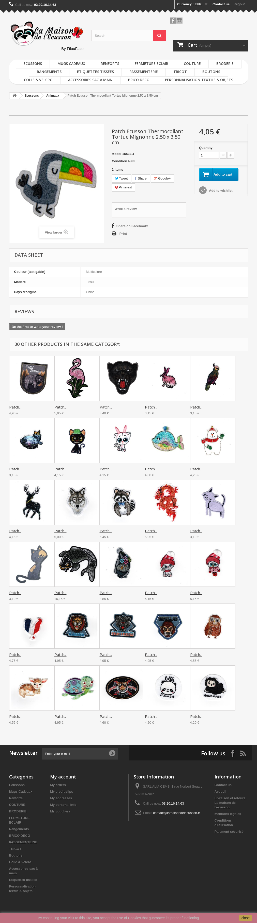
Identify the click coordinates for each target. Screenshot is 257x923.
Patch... (15, 407)
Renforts (110, 63)
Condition (119, 161)
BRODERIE (225, 63)
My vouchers (60, 811)
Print (123, 234)
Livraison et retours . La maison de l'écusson (231, 802)
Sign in (239, 4)
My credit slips (61, 791)
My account (63, 777)
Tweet (121, 178)
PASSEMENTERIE (143, 71)
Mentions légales (228, 814)
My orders (58, 785)
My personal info (63, 805)
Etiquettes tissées (95, 71)
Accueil (220, 791)
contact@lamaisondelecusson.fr (176, 813)
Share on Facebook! (132, 226)
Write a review (126, 209)
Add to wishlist (220, 190)
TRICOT (180, 71)
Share (140, 178)
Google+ (162, 178)
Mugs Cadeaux (71, 63)
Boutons (211, 71)
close (245, 918)
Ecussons (32, 63)
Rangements (49, 71)
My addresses (61, 798)
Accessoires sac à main (90, 79)
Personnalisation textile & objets (199, 79)
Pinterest (123, 187)
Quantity (206, 148)
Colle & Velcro (38, 79)
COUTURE (192, 63)
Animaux (52, 95)
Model (117, 154)
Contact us (221, 4)
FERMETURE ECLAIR (151, 63)
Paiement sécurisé (229, 831)
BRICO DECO (138, 79)
